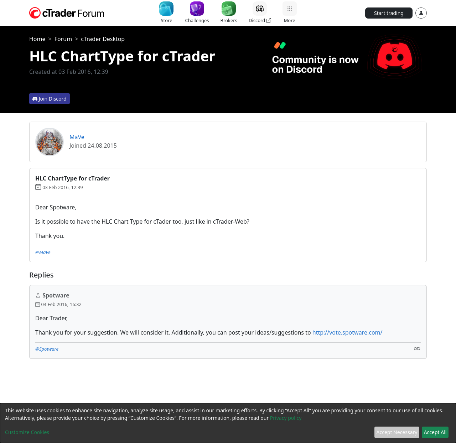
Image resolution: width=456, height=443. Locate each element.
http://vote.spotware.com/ (347, 332)
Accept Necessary (397, 432)
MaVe (76, 137)
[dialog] (228, 423)
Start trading (389, 13)
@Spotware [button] (46, 349)
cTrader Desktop (103, 39)
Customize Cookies (27, 432)
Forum (63, 39)
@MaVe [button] (43, 252)
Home (37, 39)
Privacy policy (286, 417)
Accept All (435, 432)
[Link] (417, 348)
